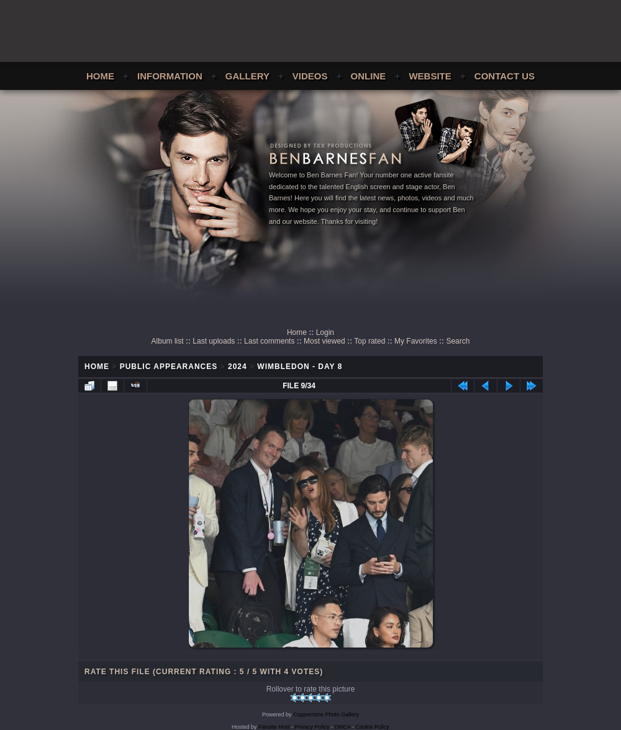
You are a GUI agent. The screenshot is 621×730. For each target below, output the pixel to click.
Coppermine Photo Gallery (326, 714)
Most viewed (324, 341)
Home (100, 76)
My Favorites (415, 341)
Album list (168, 341)
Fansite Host (274, 727)
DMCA (343, 727)
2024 (237, 366)
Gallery (247, 76)
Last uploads (214, 341)
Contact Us (504, 76)
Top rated (369, 341)
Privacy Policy (312, 727)
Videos (310, 76)
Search (457, 341)
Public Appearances (169, 366)
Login (325, 332)
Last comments (269, 341)
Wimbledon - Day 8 (299, 366)
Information (169, 76)
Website (430, 76)
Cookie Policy (373, 727)
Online (368, 76)
